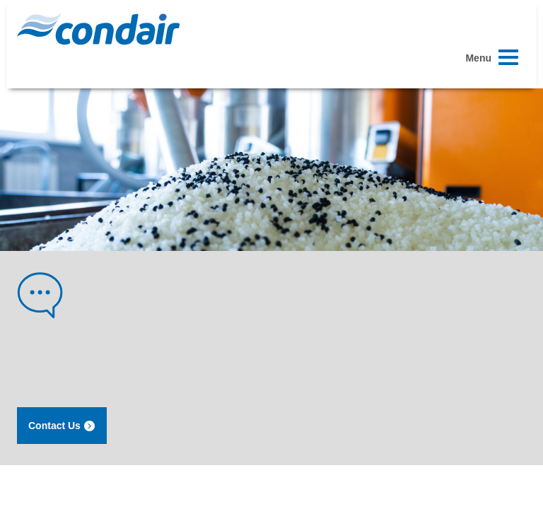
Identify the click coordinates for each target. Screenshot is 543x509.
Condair (98, 29)
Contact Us (61, 426)
